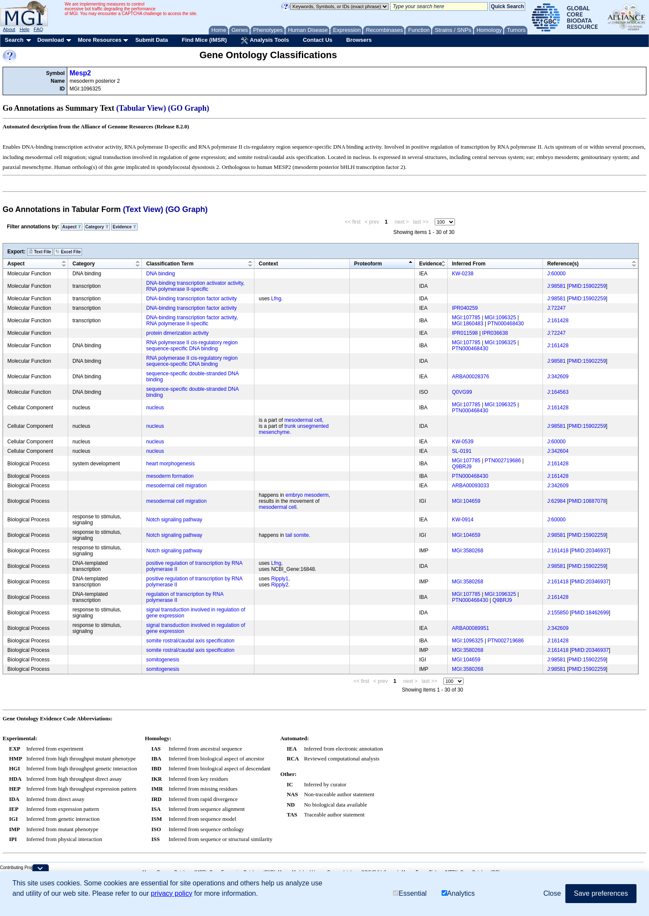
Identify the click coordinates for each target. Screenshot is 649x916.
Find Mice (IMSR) (204, 40)
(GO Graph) (189, 108)
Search (14, 40)
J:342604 (557, 451)
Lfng (276, 299)
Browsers (359, 40)
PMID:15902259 (587, 286)
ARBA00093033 (470, 486)
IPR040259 (465, 308)
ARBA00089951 (470, 628)
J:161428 (557, 321)
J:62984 (556, 501)
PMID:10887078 (587, 501)
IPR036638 (495, 333)
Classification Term (170, 264)
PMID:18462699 (590, 613)
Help (24, 29)
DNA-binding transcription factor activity (191, 299)
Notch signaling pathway (174, 520)
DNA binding (160, 274)
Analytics (458, 893)
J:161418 (557, 551)
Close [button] (552, 893)
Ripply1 (279, 579)
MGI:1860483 (467, 324)
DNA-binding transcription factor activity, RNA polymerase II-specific (192, 321)
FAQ (38, 29)
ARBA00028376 (470, 377)
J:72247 (556, 308)
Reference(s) (563, 264)
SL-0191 (461, 451)
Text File (39, 251)
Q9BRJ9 (461, 467)
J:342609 (557, 377)
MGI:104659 (466, 501)
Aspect (71, 226)
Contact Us (317, 40)
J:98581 (556, 286)
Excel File (68, 251)
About (9, 29)
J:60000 (556, 274)
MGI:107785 (466, 318)
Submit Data (151, 40)
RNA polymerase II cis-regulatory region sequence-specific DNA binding (192, 346)
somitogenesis (162, 660)
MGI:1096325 (500, 318)
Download (50, 40)
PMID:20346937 (590, 551)
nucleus (155, 408)
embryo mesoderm (307, 495)
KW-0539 (462, 442)
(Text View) (143, 209)
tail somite (297, 535)
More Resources (99, 40)
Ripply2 (279, 585)
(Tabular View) (141, 108)
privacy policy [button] (171, 893)
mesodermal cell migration (176, 486)
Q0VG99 (462, 392)
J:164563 (557, 392)
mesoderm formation (170, 476)
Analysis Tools (265, 40)
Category (97, 226)
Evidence (124, 226)
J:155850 (557, 613)
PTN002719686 (503, 461)
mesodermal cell (303, 420)
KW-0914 (462, 520)
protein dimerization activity (177, 333)
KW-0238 (462, 274)
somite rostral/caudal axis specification (190, 641)
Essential (409, 893)
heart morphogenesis (170, 464)
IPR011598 (465, 333)
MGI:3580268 (467, 551)
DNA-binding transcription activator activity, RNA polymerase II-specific (195, 286)
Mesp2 (80, 73)
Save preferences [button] (601, 893)
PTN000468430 (506, 324)
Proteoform (368, 264)
